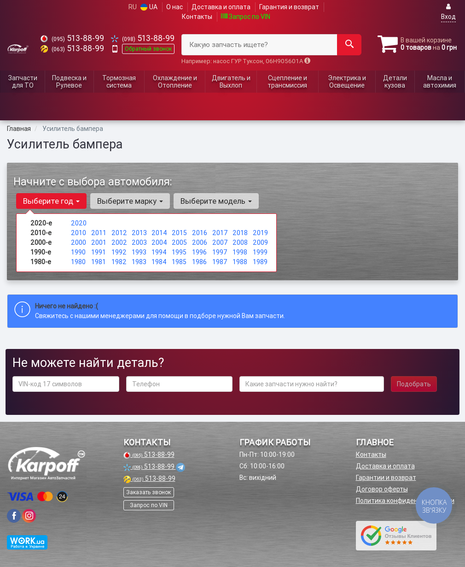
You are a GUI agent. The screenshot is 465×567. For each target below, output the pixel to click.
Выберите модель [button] (216, 201)
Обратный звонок (148, 48)
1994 (159, 252)
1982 (119, 262)
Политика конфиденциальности (405, 500)
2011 (98, 233)
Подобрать (414, 384)
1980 (78, 262)
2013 (139, 233)
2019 (260, 233)
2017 (220, 233)
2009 (260, 242)
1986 (199, 262)
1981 (98, 262)
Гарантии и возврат (386, 477)
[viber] (14, 516)
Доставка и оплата (221, 7)
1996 (199, 252)
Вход (448, 12)
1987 (219, 262)
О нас (174, 7)
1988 (239, 262)
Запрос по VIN (245, 16)
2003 (139, 242)
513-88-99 (72, 38)
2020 (79, 223)
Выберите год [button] (51, 201)
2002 (119, 242)
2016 (199, 233)
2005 (179, 242)
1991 (98, 252)
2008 (240, 242)
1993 (139, 252)
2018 (240, 233)
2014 (159, 233)
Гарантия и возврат (289, 7)
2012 (119, 233)
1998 (239, 252)
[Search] (349, 44)
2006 (199, 242)
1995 (179, 252)
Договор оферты (382, 489)
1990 (78, 252)
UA (148, 7)
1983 (139, 262)
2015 (179, 233)
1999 (260, 252)
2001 (98, 242)
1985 (179, 262)
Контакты (197, 16)
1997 (219, 252)
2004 (159, 242)
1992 (119, 252)
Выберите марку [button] (130, 201)
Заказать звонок (148, 492)
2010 (78, 233)
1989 (260, 262)
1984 (159, 262)
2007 (220, 242)
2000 (78, 242)
